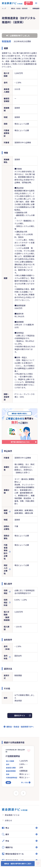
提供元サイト (19, 715)
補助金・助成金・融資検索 (19, 8)
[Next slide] (23, 793)
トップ (4, 8)
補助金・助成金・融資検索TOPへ (20, 726)
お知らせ (8, 820)
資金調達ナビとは (12, 815)
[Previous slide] (16, 793)
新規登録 (28, 3)
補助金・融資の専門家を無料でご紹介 (17, 863)
